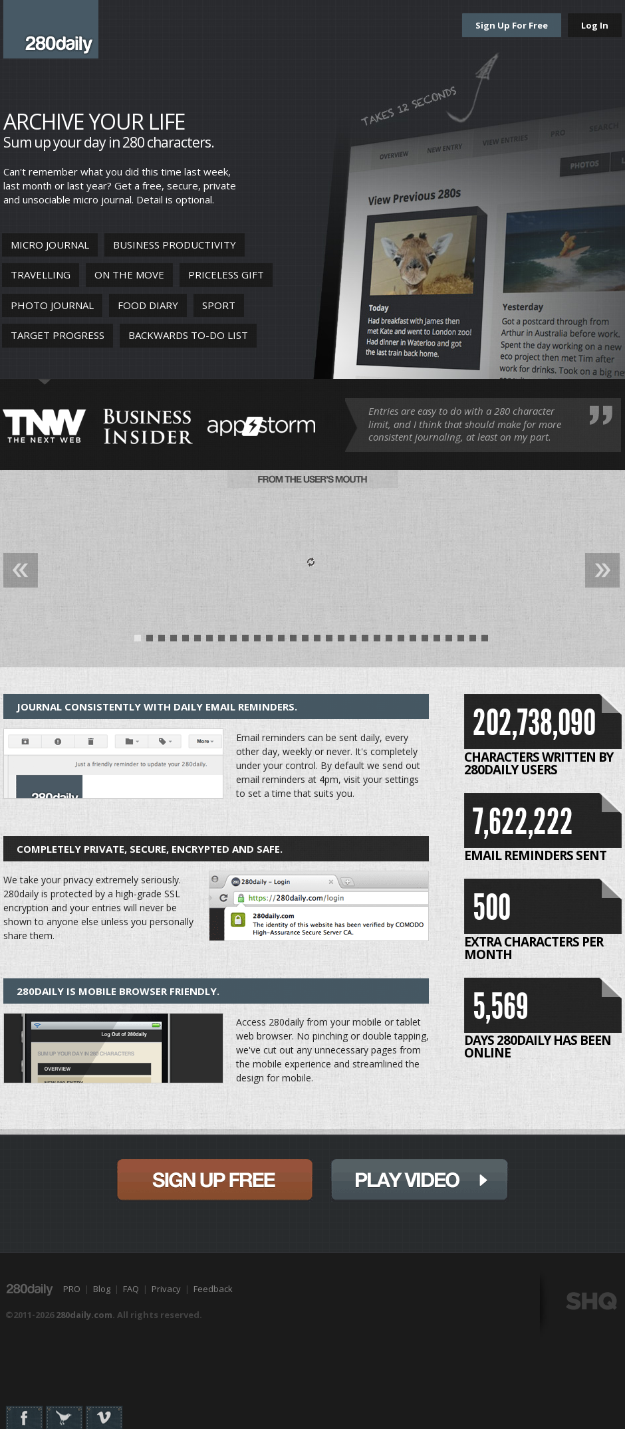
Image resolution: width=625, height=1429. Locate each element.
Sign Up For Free (511, 25)
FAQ (131, 1289)
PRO (71, 1289)
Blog (101, 1289)
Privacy (166, 1289)
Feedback (213, 1289)
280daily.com (84, 1315)
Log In (594, 25)
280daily (50, 29)
